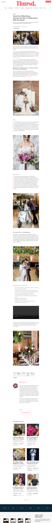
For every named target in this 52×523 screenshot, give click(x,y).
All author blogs (25, 412)
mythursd (15, 377)
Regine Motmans (23, 382)
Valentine (15, 495)
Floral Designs (29, 470)
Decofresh (16, 59)
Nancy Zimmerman (16, 51)
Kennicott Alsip (28, 76)
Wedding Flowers (16, 28)
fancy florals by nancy (28, 374)
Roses (20, 468)
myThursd (36, 323)
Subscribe (37, 519)
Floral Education (35, 468)
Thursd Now (29, 468)
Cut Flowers (15, 468)
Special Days (15, 493)
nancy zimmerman (19, 373)
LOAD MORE (26, 500)
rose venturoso (32, 373)
